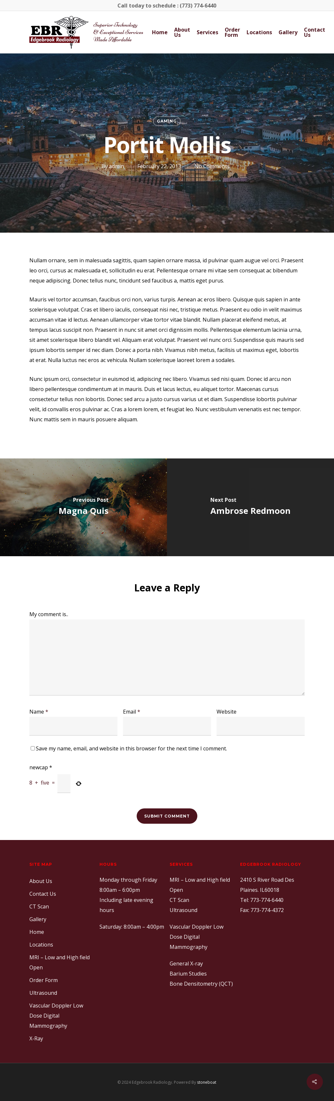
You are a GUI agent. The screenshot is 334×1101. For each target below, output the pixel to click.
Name (38, 711)
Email (131, 711)
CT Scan (39, 906)
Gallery (288, 32)
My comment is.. (48, 614)
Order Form (232, 32)
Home (160, 32)
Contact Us (314, 32)
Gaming (167, 121)
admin (116, 166)
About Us (182, 32)
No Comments (212, 166)
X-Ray (36, 1038)
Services (207, 32)
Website (226, 711)
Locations (259, 32)
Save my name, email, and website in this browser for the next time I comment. (131, 748)
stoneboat (206, 1082)
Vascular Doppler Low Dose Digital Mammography (56, 1015)
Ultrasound (43, 992)
